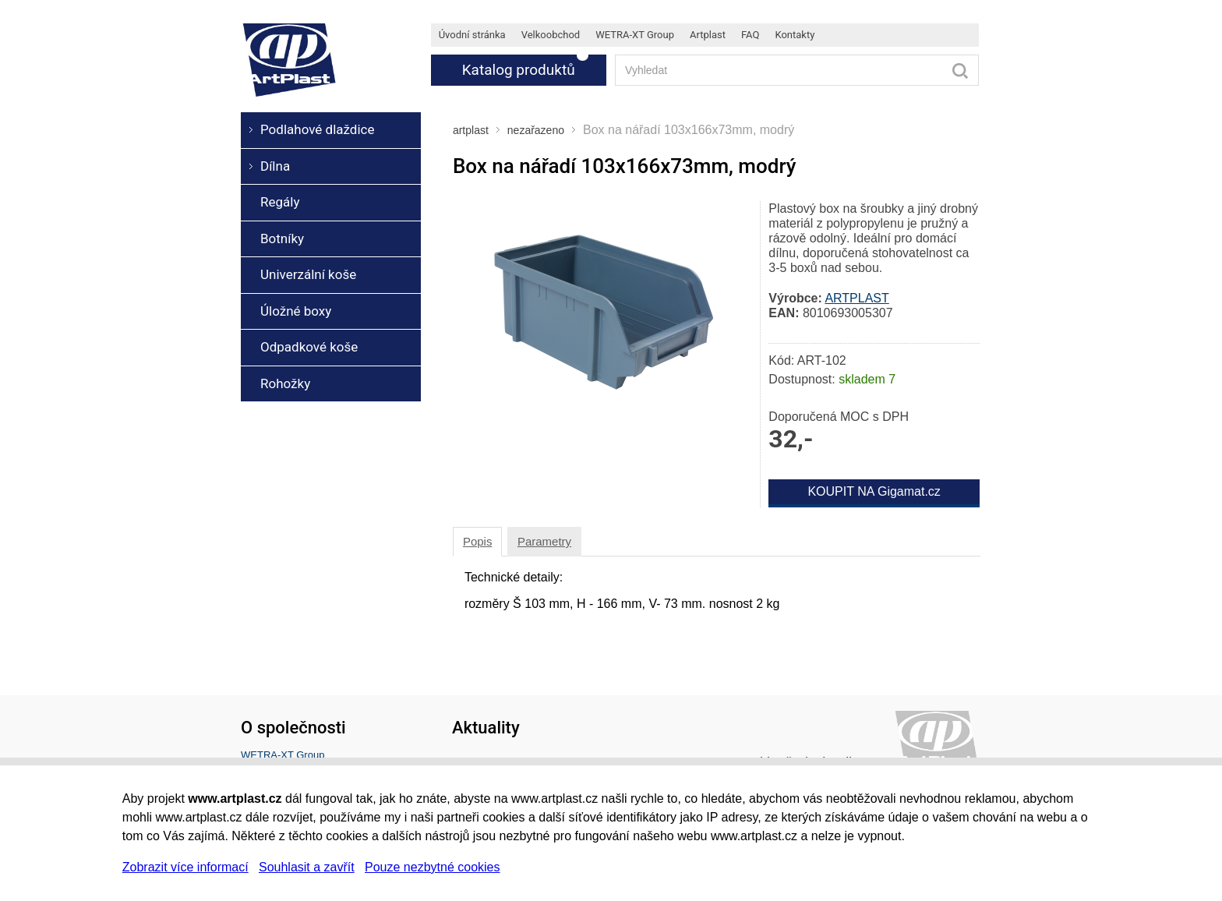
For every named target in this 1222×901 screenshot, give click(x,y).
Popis (478, 541)
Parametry (544, 541)
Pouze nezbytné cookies (432, 867)
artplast (471, 130)
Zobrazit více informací (185, 867)
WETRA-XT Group (282, 755)
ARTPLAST (856, 298)
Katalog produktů (518, 70)
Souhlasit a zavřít (307, 867)
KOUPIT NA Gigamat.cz (873, 491)
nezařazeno (535, 130)
